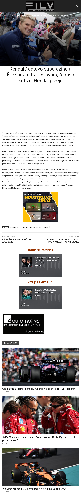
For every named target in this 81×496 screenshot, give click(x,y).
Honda (25, 227)
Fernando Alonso (15, 227)
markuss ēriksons (35, 227)
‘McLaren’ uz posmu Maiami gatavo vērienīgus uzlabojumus (34, 488)
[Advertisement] (40, 112)
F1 (8, 16)
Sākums (3, 16)
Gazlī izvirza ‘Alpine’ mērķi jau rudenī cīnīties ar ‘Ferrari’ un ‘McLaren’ (39, 388)
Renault (46, 227)
